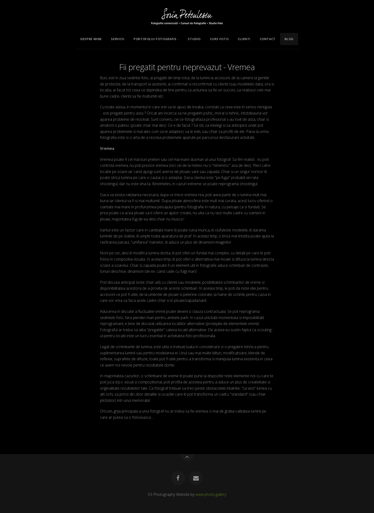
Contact (267, 39)
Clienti (244, 39)
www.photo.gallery (210, 494)
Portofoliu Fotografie (155, 39)
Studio (194, 39)
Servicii (117, 39)
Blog (289, 39)
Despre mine (91, 39)
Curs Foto (219, 39)
